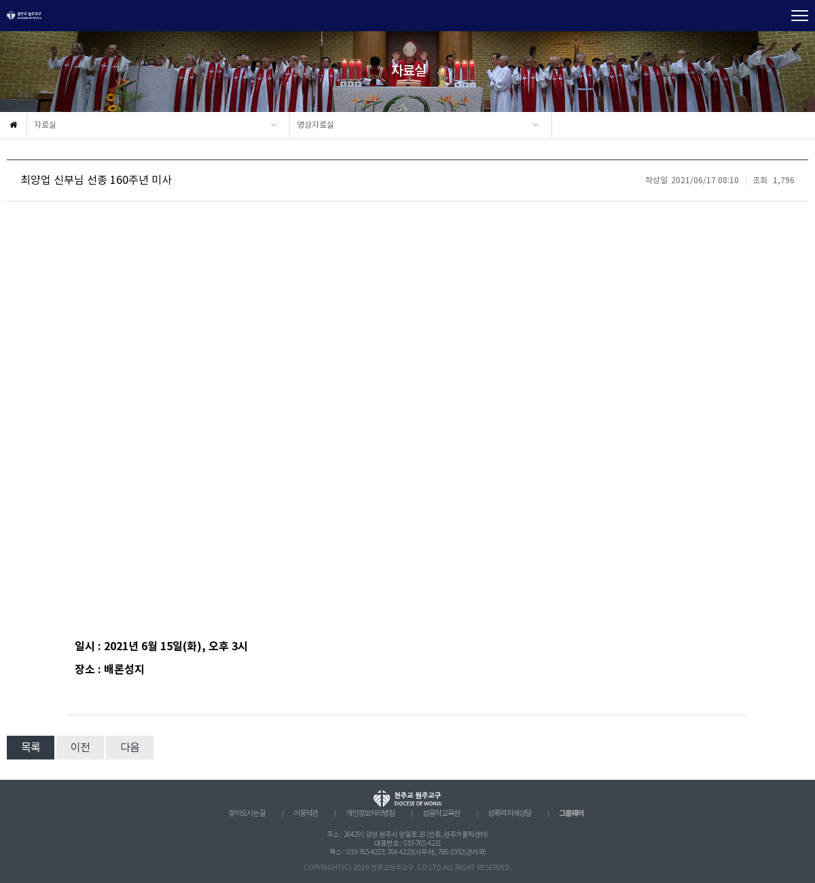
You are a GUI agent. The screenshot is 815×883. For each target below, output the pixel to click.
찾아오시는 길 (247, 814)
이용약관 (305, 814)
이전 (80, 748)
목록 (30, 748)
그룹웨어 (571, 813)
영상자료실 (315, 125)
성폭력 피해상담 (509, 814)
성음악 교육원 (441, 814)
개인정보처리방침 (370, 814)
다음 (129, 748)
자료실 (45, 125)
